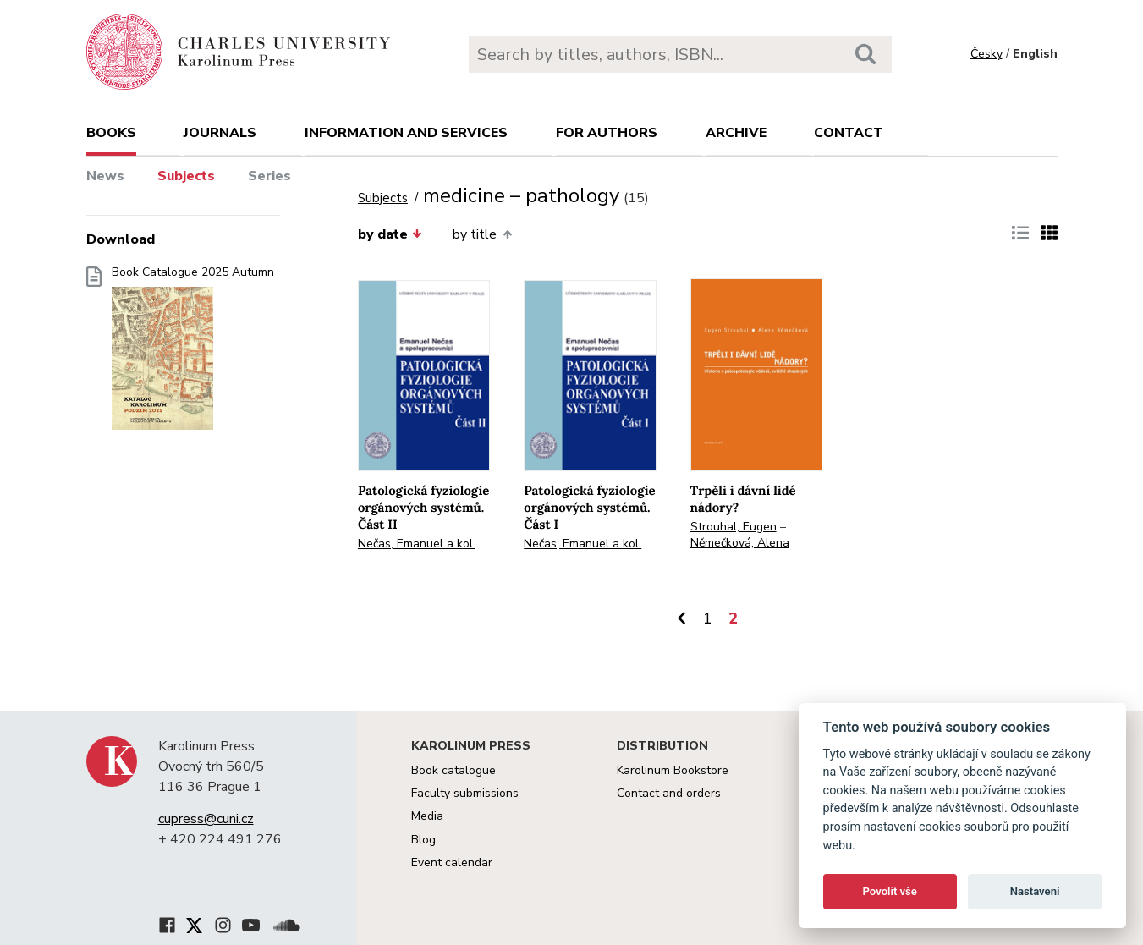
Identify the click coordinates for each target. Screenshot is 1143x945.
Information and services (406, 133)
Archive (736, 133)
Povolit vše (890, 891)
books (111, 133)
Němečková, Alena (739, 543)
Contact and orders (669, 793)
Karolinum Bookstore (672, 770)
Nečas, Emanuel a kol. (416, 544)
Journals (220, 133)
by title (482, 234)
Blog (423, 840)
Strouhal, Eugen (733, 527)
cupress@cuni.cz (206, 819)
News (105, 176)
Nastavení (1035, 891)
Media (427, 816)
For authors (606, 133)
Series (269, 176)
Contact (848, 133)
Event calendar (451, 862)
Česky (986, 54)
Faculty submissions (465, 793)
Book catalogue (453, 770)
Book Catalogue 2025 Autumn (193, 353)
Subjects (186, 176)
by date (390, 234)
